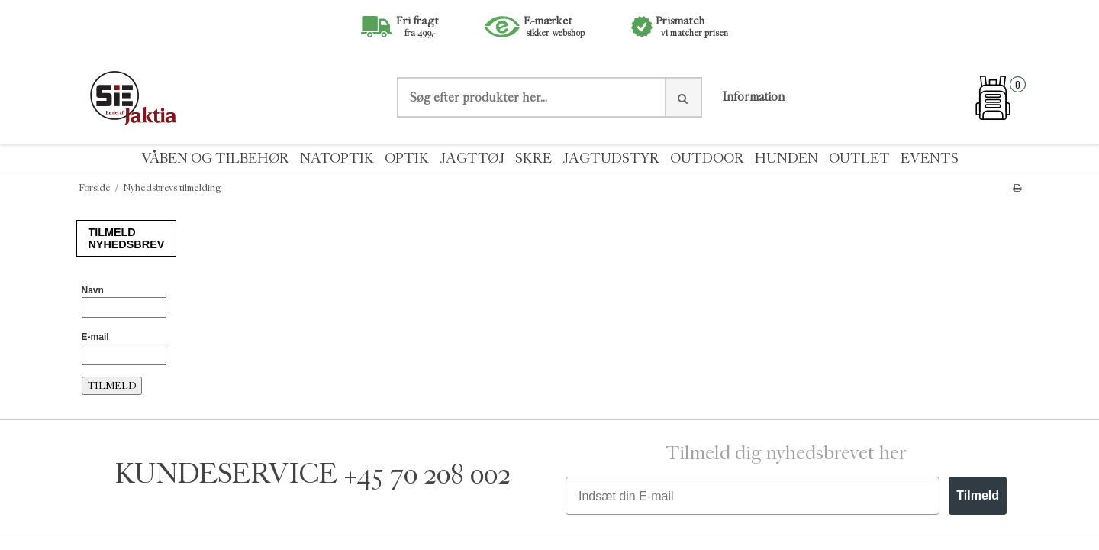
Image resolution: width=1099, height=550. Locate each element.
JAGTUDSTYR (610, 158)
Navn (93, 290)
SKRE (533, 158)
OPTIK (407, 158)
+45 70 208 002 (427, 474)
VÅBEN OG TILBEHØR (215, 158)
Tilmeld (977, 495)
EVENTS (930, 158)
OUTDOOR (707, 158)
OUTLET (859, 158)
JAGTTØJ (472, 158)
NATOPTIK (337, 158)
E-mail (95, 336)
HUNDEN (786, 158)
